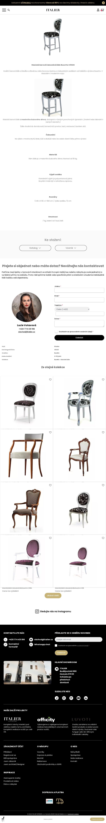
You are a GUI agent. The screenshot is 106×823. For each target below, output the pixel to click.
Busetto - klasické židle (62, 359)
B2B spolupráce (10, 758)
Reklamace (42, 761)
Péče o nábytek (10, 784)
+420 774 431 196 (27, 329)
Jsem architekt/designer (14, 764)
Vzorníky (40, 752)
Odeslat (79, 337)
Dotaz (57, 319)
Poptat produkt (97, 819)
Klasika (56, 346)
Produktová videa (11, 781)
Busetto (56, 353)
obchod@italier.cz (26, 331)
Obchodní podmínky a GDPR (49, 764)
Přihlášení (8, 752)
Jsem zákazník (10, 761)
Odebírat (61, 653)
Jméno (57, 286)
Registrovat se (10, 755)
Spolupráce (75, 755)
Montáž (40, 758)
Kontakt (74, 761)
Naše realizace (77, 758)
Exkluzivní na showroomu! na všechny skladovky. (46, 2)
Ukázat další (53, 595)
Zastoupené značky (12, 778)
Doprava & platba (44, 755)
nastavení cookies (73, 814)
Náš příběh (75, 752)
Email (57, 296)
